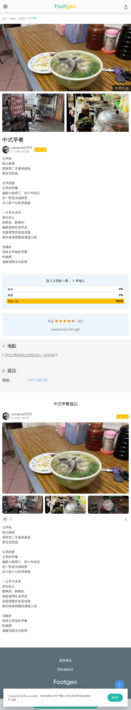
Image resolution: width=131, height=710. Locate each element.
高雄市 (12, 18)
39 (80, 321)
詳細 (13, 699)
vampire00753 (21, 148)
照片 (120, 88)
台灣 (4, 18)
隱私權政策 (65, 669)
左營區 (21, 18)
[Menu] (5, 6)
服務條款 (65, 660)
